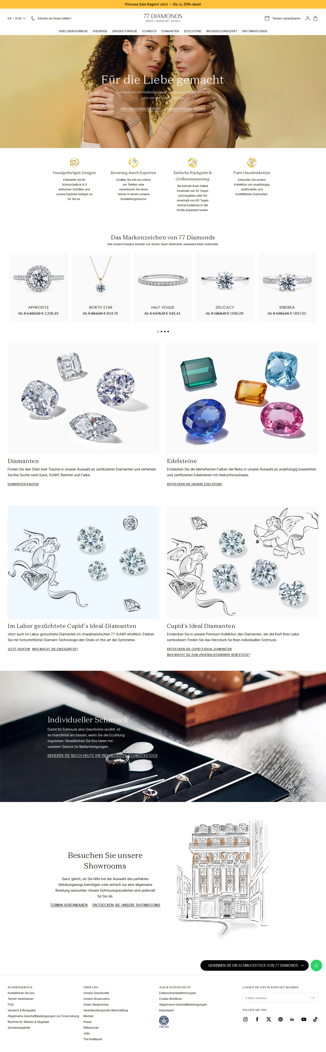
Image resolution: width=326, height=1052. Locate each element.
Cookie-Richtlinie (170, 998)
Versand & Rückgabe (22, 1010)
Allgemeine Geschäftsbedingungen (183, 1004)
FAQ (10, 1004)
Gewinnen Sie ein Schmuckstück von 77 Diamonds (256, 965)
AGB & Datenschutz (175, 987)
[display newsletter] (312, 997)
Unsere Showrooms (96, 998)
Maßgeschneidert (221, 31)
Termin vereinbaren (69, 905)
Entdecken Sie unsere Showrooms (126, 905)
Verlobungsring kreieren (140, 108)
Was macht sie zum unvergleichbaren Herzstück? (208, 654)
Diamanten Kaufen (23, 484)
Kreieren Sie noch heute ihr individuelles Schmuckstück (103, 755)
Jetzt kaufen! (19, 649)
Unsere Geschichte (96, 993)
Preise (87, 1022)
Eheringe (100, 31)
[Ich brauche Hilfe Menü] (50, 18)
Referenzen (91, 1027)
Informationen (254, 31)
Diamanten (170, 31)
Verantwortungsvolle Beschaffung (105, 1010)
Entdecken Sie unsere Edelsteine (194, 484)
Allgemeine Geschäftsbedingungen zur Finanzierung (43, 1016)
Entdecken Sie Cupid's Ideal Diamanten (199, 649)
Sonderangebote (19, 1027)
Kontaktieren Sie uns (21, 993)
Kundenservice (20, 987)
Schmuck (149, 31)
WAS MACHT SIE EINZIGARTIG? (55, 649)
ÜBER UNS (90, 987)
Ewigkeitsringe (124, 31)
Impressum (166, 1010)
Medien (88, 1016)
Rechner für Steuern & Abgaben (28, 1022)
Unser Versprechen (96, 1004)
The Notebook (92, 1039)
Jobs (86, 1033)
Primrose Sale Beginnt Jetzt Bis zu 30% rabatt (163, 4)
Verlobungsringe (73, 31)
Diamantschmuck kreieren (185, 108)
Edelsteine (193, 31)
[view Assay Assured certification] (164, 1022)
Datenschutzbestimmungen (177, 993)
